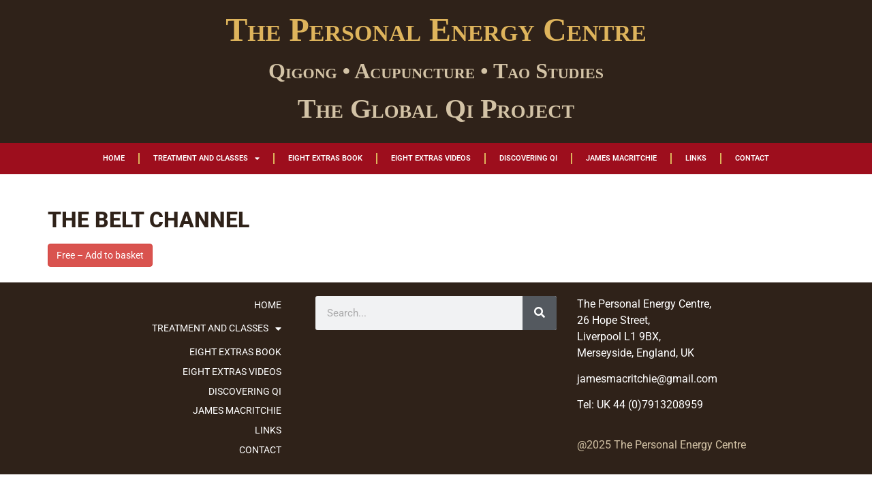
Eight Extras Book (325, 158)
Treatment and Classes (206, 158)
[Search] (540, 313)
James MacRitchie (621, 158)
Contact (752, 158)
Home (114, 158)
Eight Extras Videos (431, 158)
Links (695, 158)
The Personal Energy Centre (435, 30)
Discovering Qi (528, 158)
